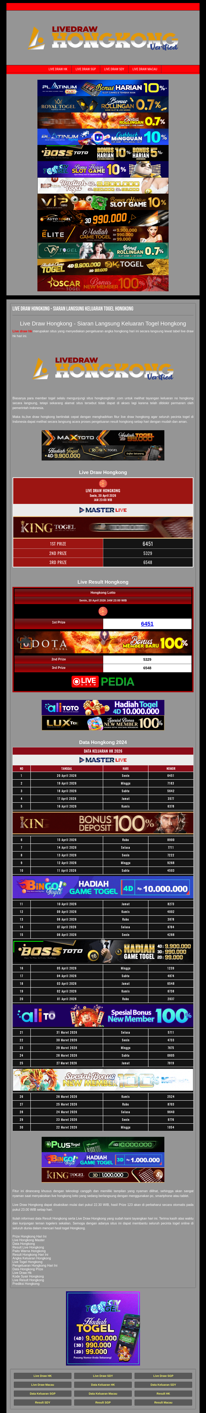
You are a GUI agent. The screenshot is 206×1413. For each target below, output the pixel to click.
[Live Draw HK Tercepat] (103, 88)
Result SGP (103, 1402)
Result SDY (42, 1402)
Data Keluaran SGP (43, 1393)
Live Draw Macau (145, 69)
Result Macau (163, 1402)
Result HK (163, 1393)
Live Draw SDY (114, 69)
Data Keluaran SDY (163, 1384)
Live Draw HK (58, 69)
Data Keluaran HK (103, 1384)
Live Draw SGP (86, 69)
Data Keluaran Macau (103, 1393)
